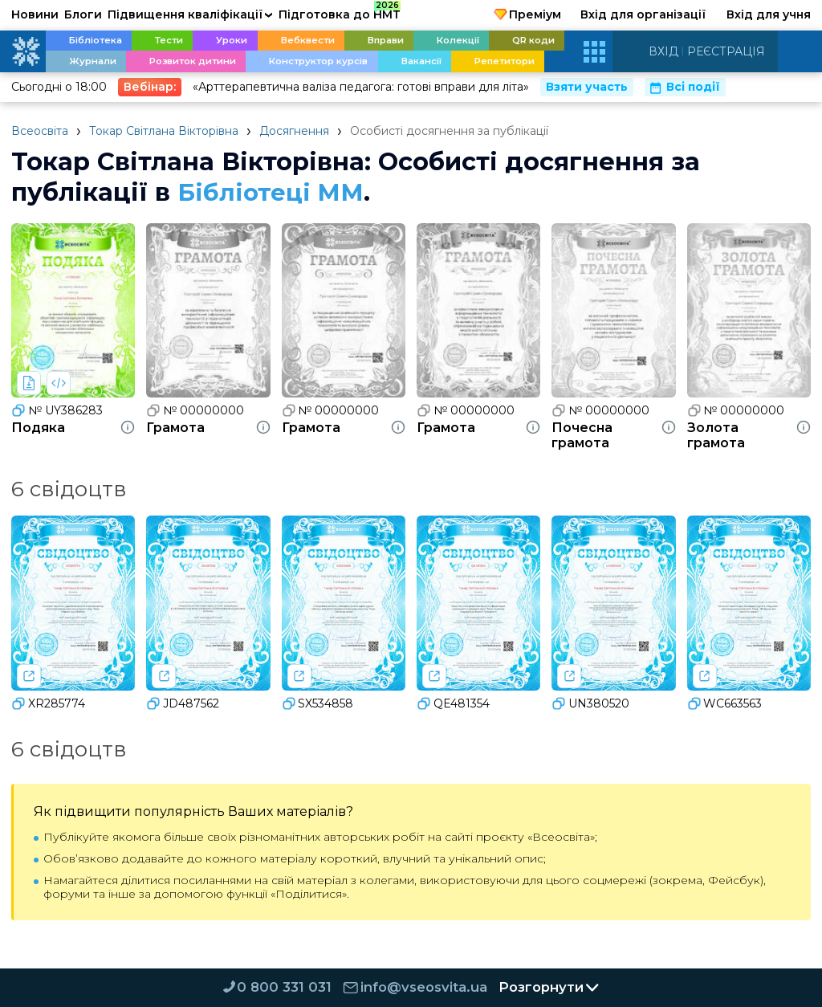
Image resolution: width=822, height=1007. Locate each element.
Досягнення (294, 131)
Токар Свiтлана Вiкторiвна (163, 131)
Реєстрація (726, 51)
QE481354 (453, 703)
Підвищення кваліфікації (190, 14)
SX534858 (318, 703)
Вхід (663, 51)
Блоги (83, 14)
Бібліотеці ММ (273, 192)
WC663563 (725, 703)
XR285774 (48, 703)
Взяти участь (587, 87)
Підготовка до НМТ (340, 12)
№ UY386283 (57, 410)
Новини (35, 14)
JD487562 (182, 703)
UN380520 (590, 703)
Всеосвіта (39, 131)
